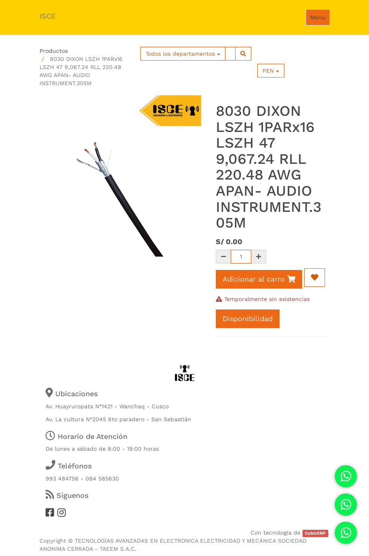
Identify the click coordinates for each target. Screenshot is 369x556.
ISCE (48, 16)
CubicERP (315, 533)
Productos (54, 51)
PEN (271, 70)
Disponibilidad (248, 318)
